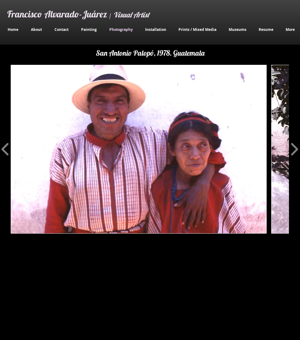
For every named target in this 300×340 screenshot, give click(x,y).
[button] (139, 149)
